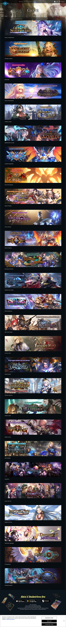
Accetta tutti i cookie (49, 624)
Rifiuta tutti (49, 621)
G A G (28, 1)
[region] (33, 621)
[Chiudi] (64, 620)
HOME (2, 16)
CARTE (6, 16)
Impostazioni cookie (49, 617)
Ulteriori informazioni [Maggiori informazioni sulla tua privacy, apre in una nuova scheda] (10, 619)
